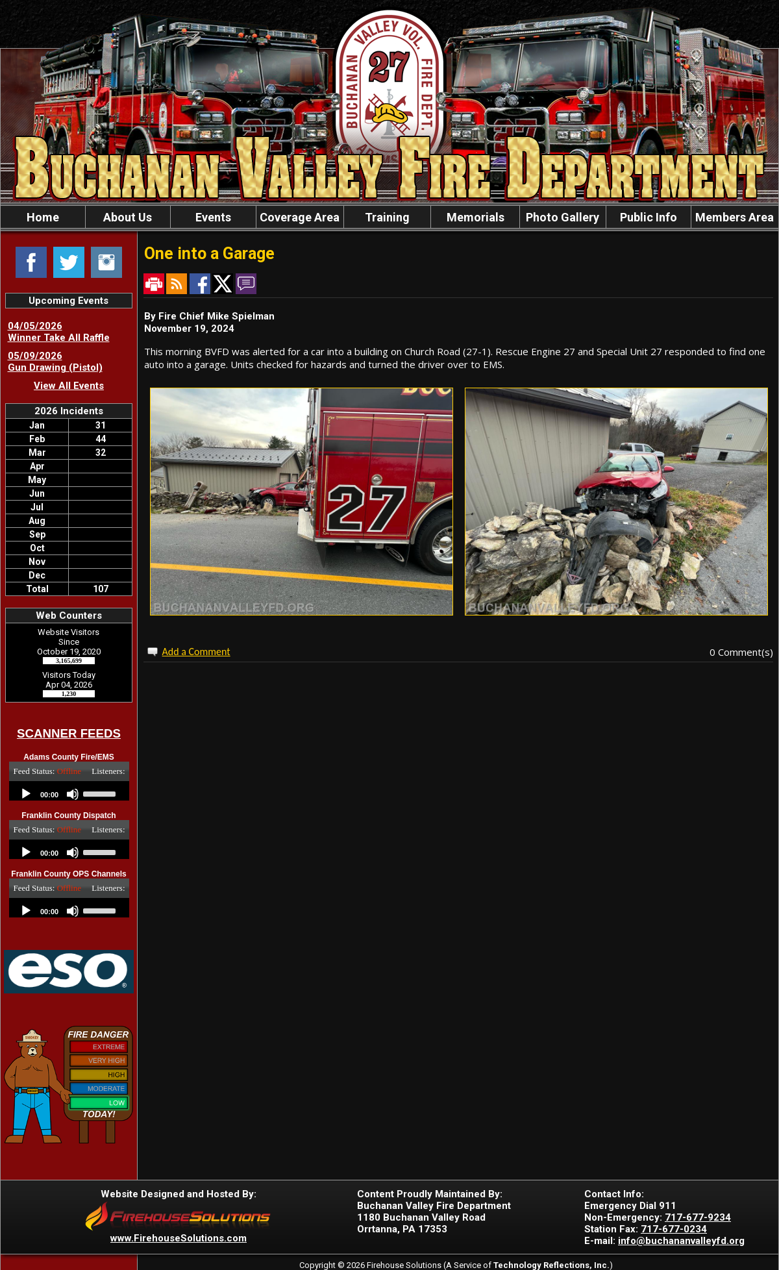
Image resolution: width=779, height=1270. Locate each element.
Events (213, 217)
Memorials (475, 217)
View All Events (69, 386)
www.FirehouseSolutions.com (178, 1238)
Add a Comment (196, 651)
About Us (127, 217)
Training (387, 217)
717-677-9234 (698, 1217)
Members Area (734, 217)
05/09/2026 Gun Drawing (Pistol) (55, 361)
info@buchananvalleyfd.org (681, 1241)
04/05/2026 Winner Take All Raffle (59, 331)
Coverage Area (300, 217)
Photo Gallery (562, 217)
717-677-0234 (674, 1229)
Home (43, 217)
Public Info (648, 217)
